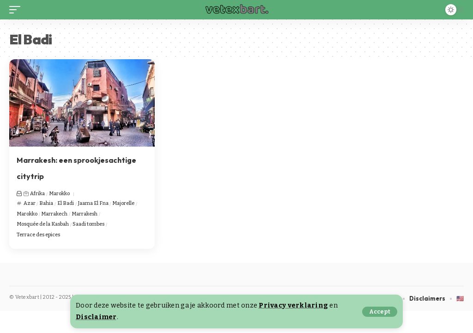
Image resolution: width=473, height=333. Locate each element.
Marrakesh (84, 214)
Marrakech (54, 214)
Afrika (37, 194)
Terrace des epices (38, 235)
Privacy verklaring (293, 305)
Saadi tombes (88, 224)
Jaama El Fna (93, 203)
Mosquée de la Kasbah (43, 224)
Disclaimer (96, 317)
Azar (30, 203)
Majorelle (123, 203)
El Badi (65, 203)
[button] (379, 312)
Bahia (46, 203)
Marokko (59, 194)
